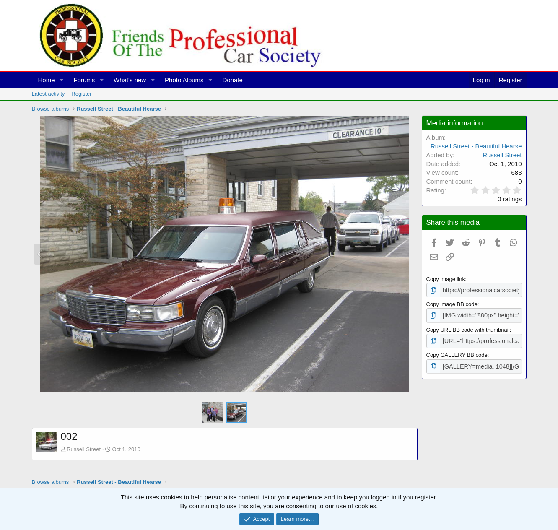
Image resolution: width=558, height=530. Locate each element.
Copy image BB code (452, 303)
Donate (232, 79)
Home (46, 79)
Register (81, 94)
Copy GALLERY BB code (457, 352)
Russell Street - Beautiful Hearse (476, 146)
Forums (84, 79)
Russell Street (84, 449)
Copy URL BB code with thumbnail (468, 328)
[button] (61, 80)
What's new (130, 79)
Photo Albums (184, 79)
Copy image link (445, 279)
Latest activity (48, 94)
